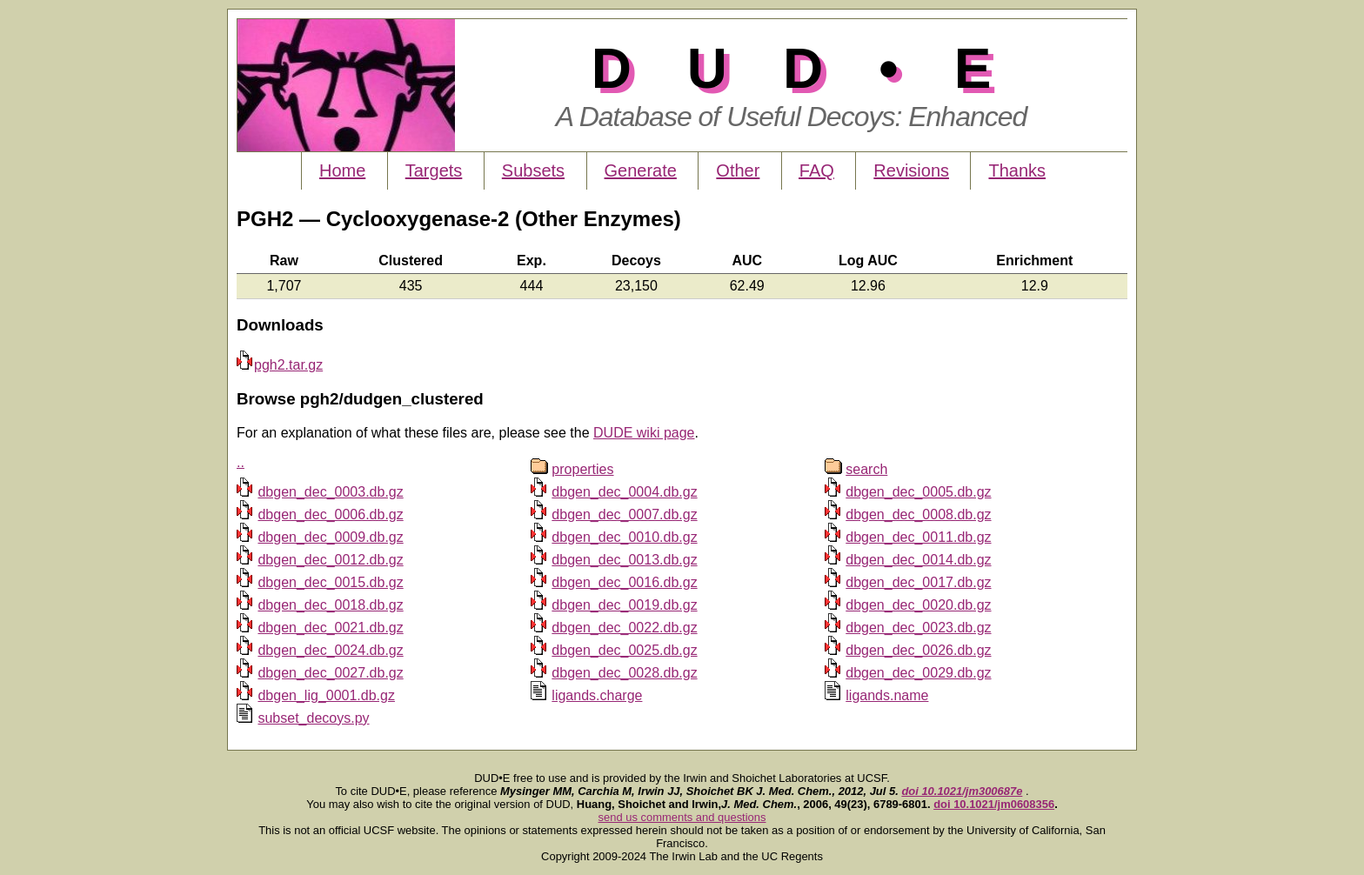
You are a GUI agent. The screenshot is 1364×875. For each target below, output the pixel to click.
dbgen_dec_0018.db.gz (330, 605)
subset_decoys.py (313, 718)
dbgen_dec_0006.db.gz (330, 514)
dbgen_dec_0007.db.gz (624, 514)
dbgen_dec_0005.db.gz (918, 491)
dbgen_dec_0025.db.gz (624, 650)
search (866, 469)
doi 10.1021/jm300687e (961, 791)
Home (342, 170)
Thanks (1017, 170)
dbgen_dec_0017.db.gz (918, 582)
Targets (434, 170)
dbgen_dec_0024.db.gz (330, 650)
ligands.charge (597, 695)
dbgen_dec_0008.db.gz (918, 514)
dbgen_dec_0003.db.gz (330, 491)
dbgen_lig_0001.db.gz (325, 695)
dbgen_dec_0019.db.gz (624, 605)
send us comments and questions (682, 817)
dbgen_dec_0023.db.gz (918, 627)
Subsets (533, 170)
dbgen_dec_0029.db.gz (918, 672)
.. (240, 462)
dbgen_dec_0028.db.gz (624, 672)
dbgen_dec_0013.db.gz (624, 559)
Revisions (911, 170)
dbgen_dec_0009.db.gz (330, 537)
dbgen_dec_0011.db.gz (918, 537)
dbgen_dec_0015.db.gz (330, 582)
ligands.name (887, 695)
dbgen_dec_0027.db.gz (330, 672)
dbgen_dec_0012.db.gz (330, 559)
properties (582, 469)
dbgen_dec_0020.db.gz (918, 605)
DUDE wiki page (643, 432)
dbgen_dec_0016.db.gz (624, 582)
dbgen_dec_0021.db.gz (330, 627)
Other (737, 170)
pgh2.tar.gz (280, 364)
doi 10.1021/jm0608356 (993, 804)
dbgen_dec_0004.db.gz (624, 491)
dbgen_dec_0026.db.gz (918, 650)
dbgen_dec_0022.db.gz (624, 627)
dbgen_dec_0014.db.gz (918, 559)
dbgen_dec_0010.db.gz (624, 537)
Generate (641, 170)
